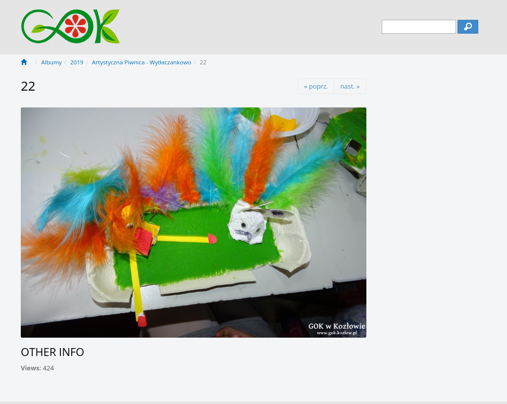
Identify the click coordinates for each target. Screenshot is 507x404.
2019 (77, 62)
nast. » (349, 86)
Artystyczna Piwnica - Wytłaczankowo (141, 62)
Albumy (51, 62)
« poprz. (316, 86)
